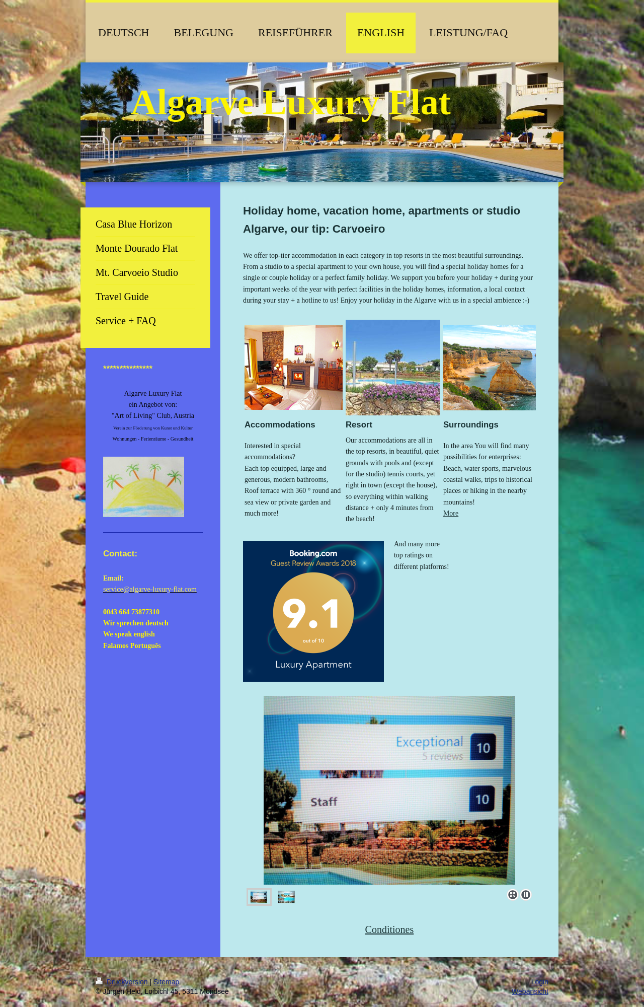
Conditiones (389, 929)
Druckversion (122, 982)
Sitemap (166, 982)
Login (539, 982)
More (450, 513)
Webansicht (530, 991)
